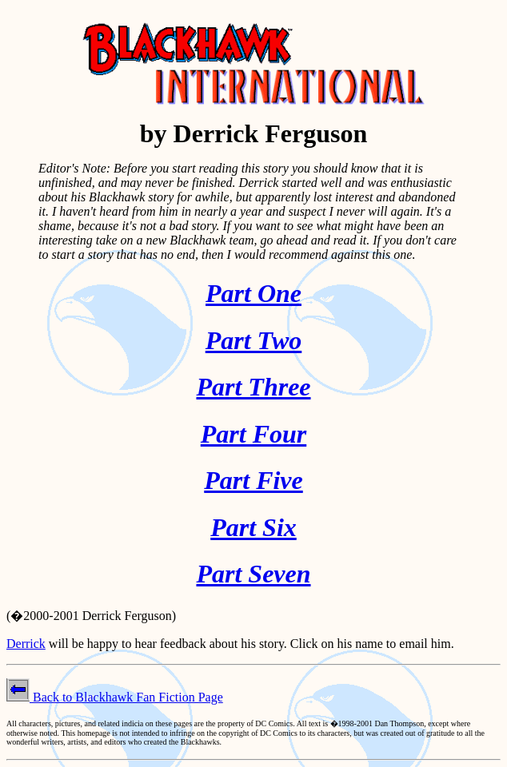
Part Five (253, 480)
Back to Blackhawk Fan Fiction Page (114, 697)
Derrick (26, 643)
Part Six (253, 527)
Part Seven (253, 573)
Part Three (253, 386)
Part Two (254, 340)
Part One (253, 293)
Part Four (253, 433)
